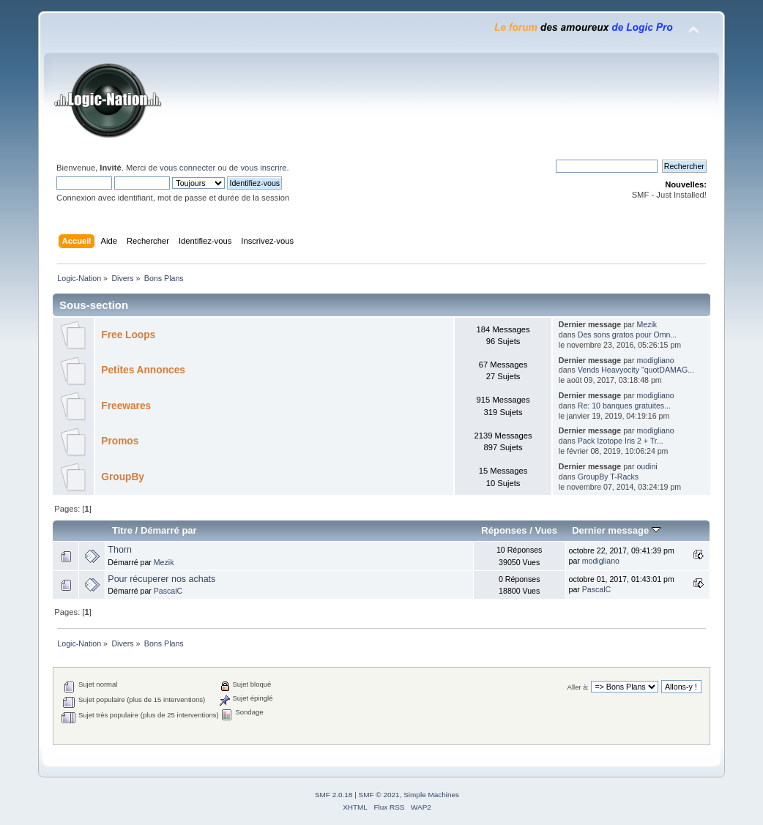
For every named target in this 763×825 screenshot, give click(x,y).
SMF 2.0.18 (334, 795)
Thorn (120, 550)
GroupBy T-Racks (608, 476)
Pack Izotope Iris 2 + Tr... (620, 440)
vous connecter (187, 167)
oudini (646, 466)
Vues (546, 530)
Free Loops (128, 334)
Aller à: (578, 687)
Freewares (126, 405)
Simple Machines (431, 795)
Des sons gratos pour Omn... (627, 334)
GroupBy (122, 476)
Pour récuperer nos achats (161, 579)
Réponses (503, 530)
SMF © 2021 (379, 795)
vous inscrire (263, 167)
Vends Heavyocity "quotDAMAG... (636, 369)
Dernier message (616, 530)
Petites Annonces (143, 370)
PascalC (168, 590)
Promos (119, 441)
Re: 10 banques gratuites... (624, 405)
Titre (122, 530)
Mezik (646, 324)
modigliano (655, 360)
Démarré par (169, 530)
